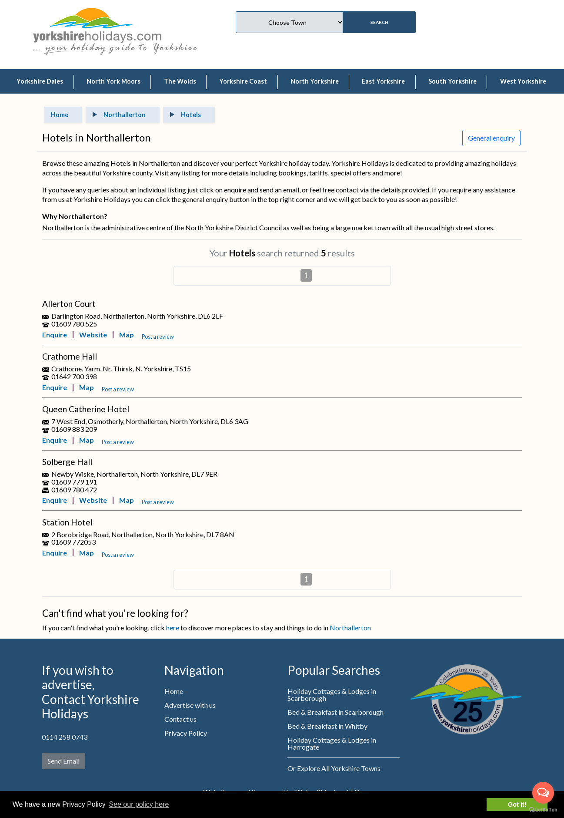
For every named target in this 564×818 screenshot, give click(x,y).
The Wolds (180, 81)
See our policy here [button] (139, 804)
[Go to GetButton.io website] (543, 809)
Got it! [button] (517, 804)
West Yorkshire (523, 81)
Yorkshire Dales (40, 81)
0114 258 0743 (64, 737)
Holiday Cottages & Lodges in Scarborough (331, 694)
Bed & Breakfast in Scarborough (335, 712)
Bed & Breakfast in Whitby (327, 726)
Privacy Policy (185, 733)
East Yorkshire (383, 81)
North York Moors (113, 81)
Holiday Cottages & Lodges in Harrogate (331, 743)
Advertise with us (190, 705)
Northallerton (350, 627)
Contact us (180, 719)
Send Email (63, 761)
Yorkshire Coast (243, 81)
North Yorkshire (314, 81)
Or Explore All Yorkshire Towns (333, 768)
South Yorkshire (452, 81)
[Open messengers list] (543, 793)
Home (173, 691)
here (172, 627)
